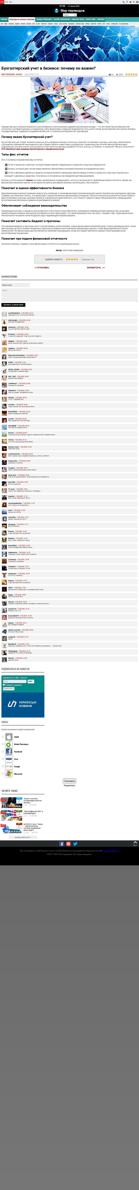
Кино (33, 24)
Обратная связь (78, 19)
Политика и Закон (80, 24)
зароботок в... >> (96, 267)
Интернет (23, 24)
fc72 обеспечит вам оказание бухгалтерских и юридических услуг (32, 148)
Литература (44, 24)
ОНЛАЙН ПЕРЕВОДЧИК (62, 19)
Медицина (50, 24)
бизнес (29, 180)
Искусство (28, 24)
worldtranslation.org (111, 850)
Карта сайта (90, 19)
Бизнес (5, 24)
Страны (108, 24)
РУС (2, 2)
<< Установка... (42, 267)
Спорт (103, 24)
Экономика (11, 24)
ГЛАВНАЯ (4, 19)
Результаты (69, 785)
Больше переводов (44, 19)
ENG (10, 2)
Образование (71, 24)
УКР (6, 2)
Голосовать (69, 781)
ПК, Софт (38, 24)
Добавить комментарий (13, 304)
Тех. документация (123, 24)
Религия (99, 24)
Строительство (114, 24)
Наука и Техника (63, 24)
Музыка (56, 24)
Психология (93, 24)
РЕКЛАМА (101, 19)
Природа (87, 24)
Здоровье (17, 24)
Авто (2, 24)
